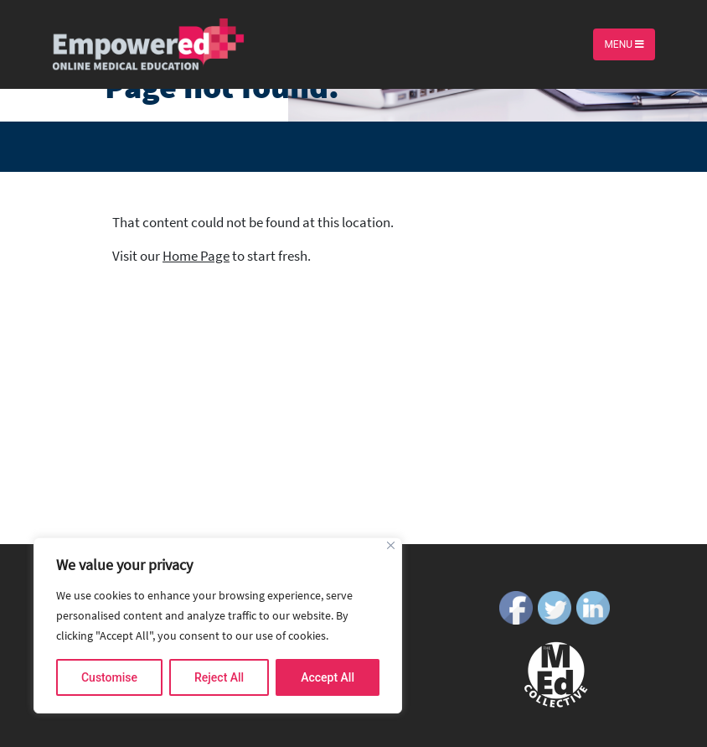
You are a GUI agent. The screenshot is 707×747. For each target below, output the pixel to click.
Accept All (327, 677)
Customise (109, 677)
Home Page (196, 255)
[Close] (391, 545)
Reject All (219, 677)
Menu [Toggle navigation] (624, 44)
